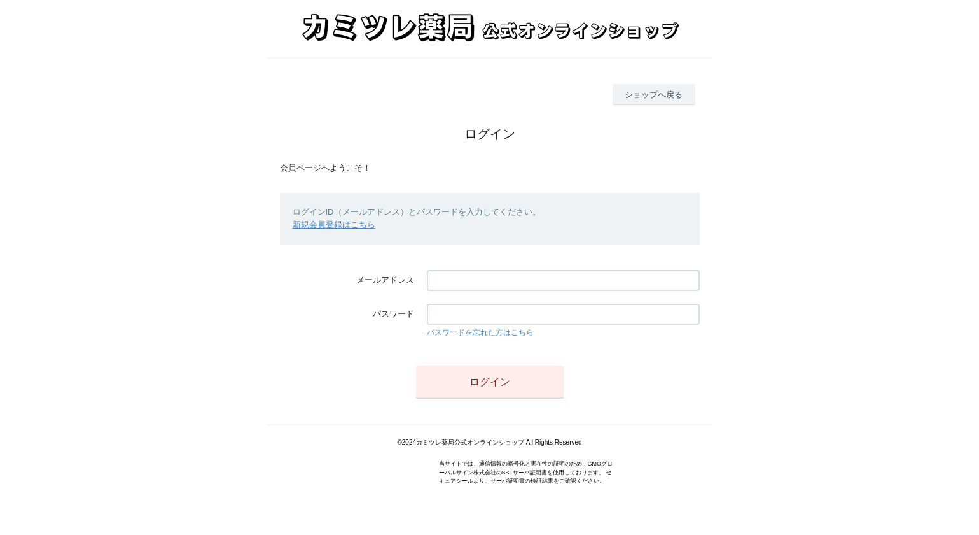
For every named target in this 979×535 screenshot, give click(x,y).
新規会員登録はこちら (334, 224)
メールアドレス (385, 280)
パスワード (393, 313)
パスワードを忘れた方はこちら (480, 332)
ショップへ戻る (654, 94)
